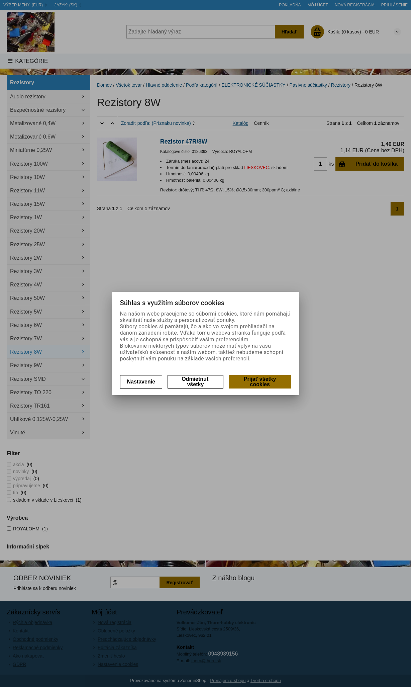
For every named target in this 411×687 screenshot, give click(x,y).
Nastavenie (141, 381)
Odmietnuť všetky (195, 381)
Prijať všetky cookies (260, 381)
